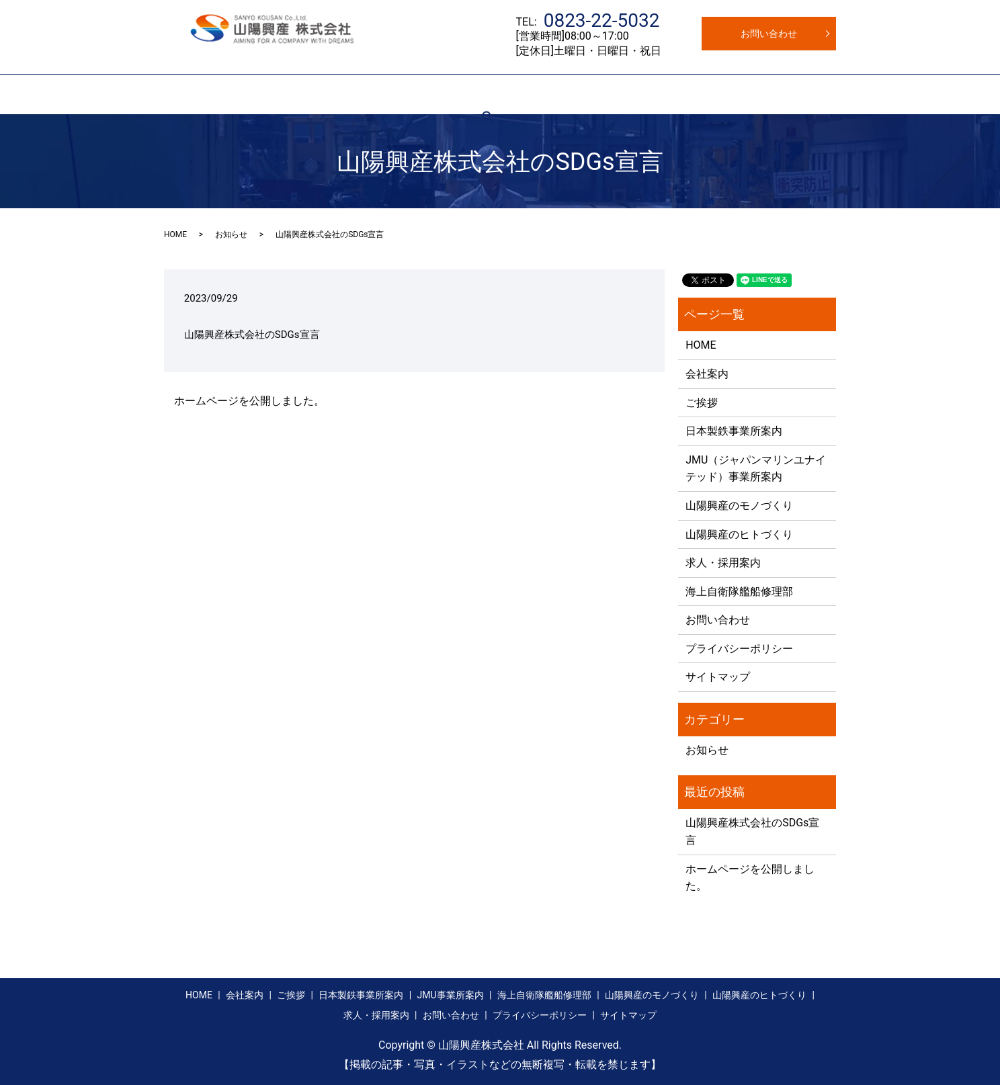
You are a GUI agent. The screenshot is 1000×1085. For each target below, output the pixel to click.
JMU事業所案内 (455, 94)
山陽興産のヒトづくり (739, 534)
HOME (198, 94)
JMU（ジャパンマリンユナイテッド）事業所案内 (755, 468)
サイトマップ (717, 676)
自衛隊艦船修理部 (541, 94)
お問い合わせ (769, 33)
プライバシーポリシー (739, 648)
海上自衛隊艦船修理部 (739, 591)
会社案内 (245, 94)
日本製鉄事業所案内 (365, 94)
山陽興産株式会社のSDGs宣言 (252, 335)
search (810, 94)
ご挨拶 (294, 94)
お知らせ (231, 234)
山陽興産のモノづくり (739, 505)
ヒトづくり (680, 94)
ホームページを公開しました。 (249, 400)
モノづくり (617, 94)
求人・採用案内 (751, 94)
